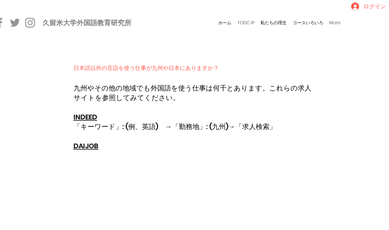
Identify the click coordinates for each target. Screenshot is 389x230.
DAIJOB (86, 146)
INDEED (85, 117)
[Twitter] (14, 22)
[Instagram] (30, 22)
